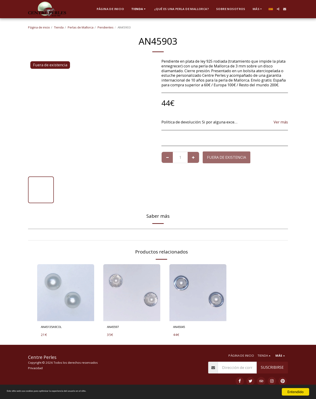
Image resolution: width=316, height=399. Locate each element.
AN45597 (114, 327)
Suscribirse (272, 368)
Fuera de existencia (226, 157)
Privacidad (35, 369)
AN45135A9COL (54, 327)
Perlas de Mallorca (80, 27)
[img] (65, 292)
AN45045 (181, 327)
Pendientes (106, 27)
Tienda (59, 27)
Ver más (281, 122)
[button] (278, 9)
